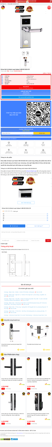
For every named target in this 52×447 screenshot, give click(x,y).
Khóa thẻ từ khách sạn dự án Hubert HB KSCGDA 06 (11, 345)
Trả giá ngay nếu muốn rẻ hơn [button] (26, 97)
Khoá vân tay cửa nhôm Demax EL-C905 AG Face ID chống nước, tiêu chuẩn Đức (12, 414)
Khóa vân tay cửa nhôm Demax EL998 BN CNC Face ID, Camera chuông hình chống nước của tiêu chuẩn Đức (39, 380)
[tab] (26, 97)
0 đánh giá (15, 211)
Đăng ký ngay (42, 133)
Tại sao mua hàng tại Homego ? (9, 138)
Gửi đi (48, 240)
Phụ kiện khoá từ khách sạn (34, 344)
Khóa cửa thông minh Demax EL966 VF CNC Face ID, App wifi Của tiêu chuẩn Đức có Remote (38, 415)
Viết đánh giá (14, 226)
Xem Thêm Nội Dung (26, 202)
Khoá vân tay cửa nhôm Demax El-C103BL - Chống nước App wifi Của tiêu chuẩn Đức (12, 379)
